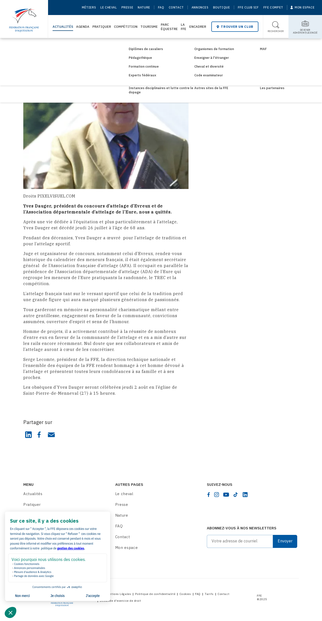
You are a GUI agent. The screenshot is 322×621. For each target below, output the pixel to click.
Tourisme (149, 27)
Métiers (89, 7)
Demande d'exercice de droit (120, 600)
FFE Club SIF (248, 7)
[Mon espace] (302, 7)
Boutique (221, 7)
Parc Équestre (169, 27)
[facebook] (208, 494)
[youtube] (226, 494)
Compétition (125, 27)
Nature (144, 7)
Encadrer (197, 27)
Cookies (185, 594)
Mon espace (126, 547)
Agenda (82, 27)
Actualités (63, 27)
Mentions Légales (118, 594)
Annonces (200, 7)
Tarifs (209, 594)
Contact (176, 7)
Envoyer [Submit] (285, 540)
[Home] (24, 17)
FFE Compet (273, 7)
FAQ (161, 7)
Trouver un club (234, 27)
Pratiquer (101, 27)
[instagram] (216, 494)
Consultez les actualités (56, 47)
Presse (127, 7)
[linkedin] (245, 494)
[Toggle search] (275, 27)
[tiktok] (235, 494)
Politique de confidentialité (155, 594)
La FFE (183, 27)
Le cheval (108, 7)
